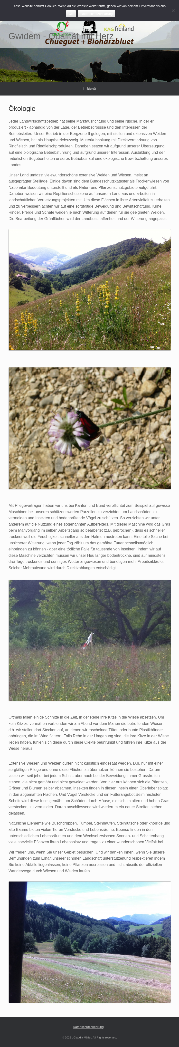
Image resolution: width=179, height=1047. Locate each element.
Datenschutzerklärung (88, 1027)
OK (71, 14)
